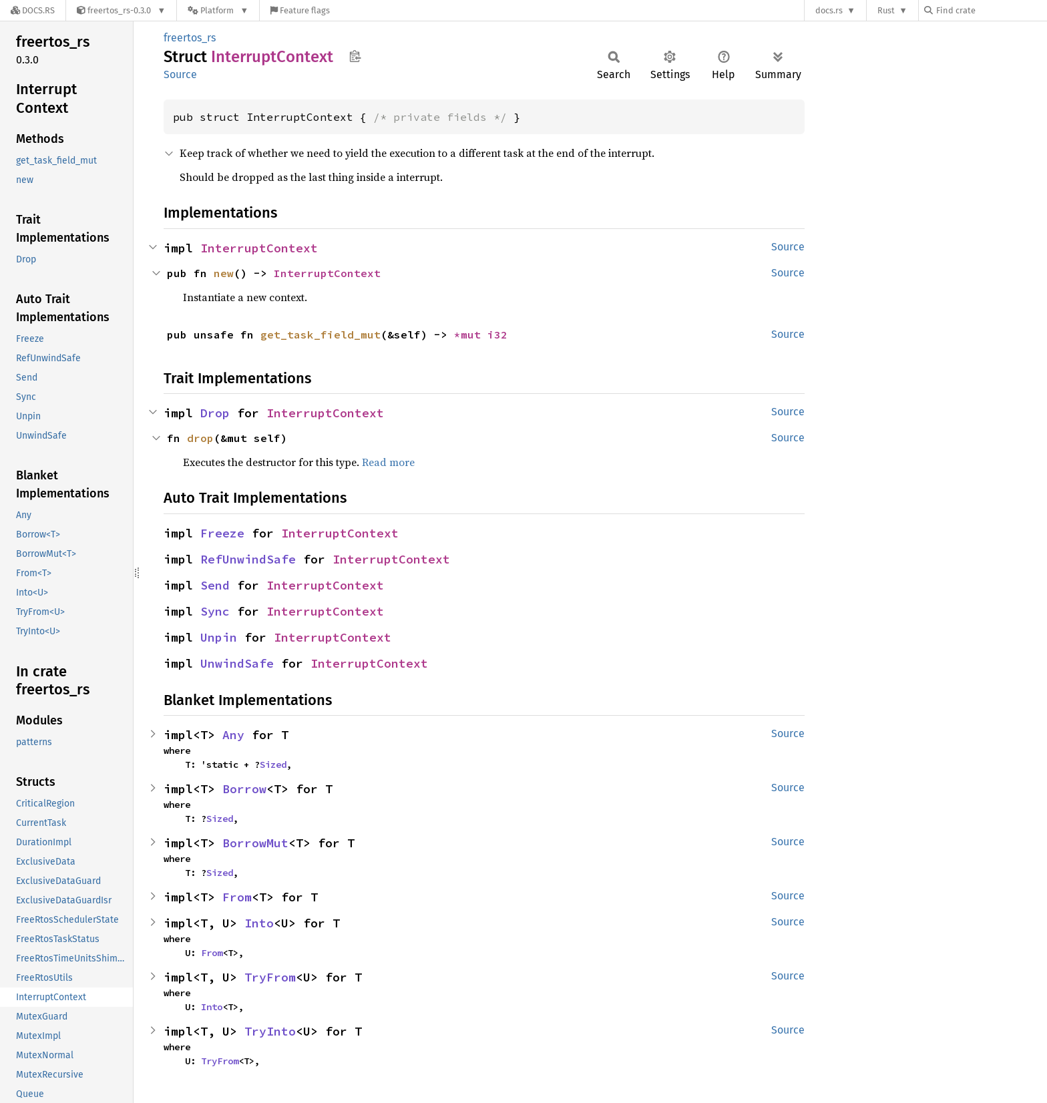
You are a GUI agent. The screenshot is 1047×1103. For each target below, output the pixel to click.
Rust (886, 10)
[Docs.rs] (32, 10)
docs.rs (829, 10)
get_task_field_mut (320, 334)
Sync (215, 611)
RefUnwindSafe (248, 559)
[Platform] (218, 10)
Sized (273, 764)
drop (200, 438)
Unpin (218, 637)
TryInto (270, 1031)
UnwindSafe (237, 663)
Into (259, 923)
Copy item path (355, 56)
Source (180, 74)
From (237, 897)
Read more (388, 462)
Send (215, 585)
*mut (470, 334)
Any (233, 734)
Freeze (222, 533)
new (224, 273)
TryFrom (270, 977)
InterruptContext (259, 248)
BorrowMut (255, 843)
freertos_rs (190, 37)
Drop (215, 413)
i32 (497, 334)
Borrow (244, 789)
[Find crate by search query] (991, 10)
